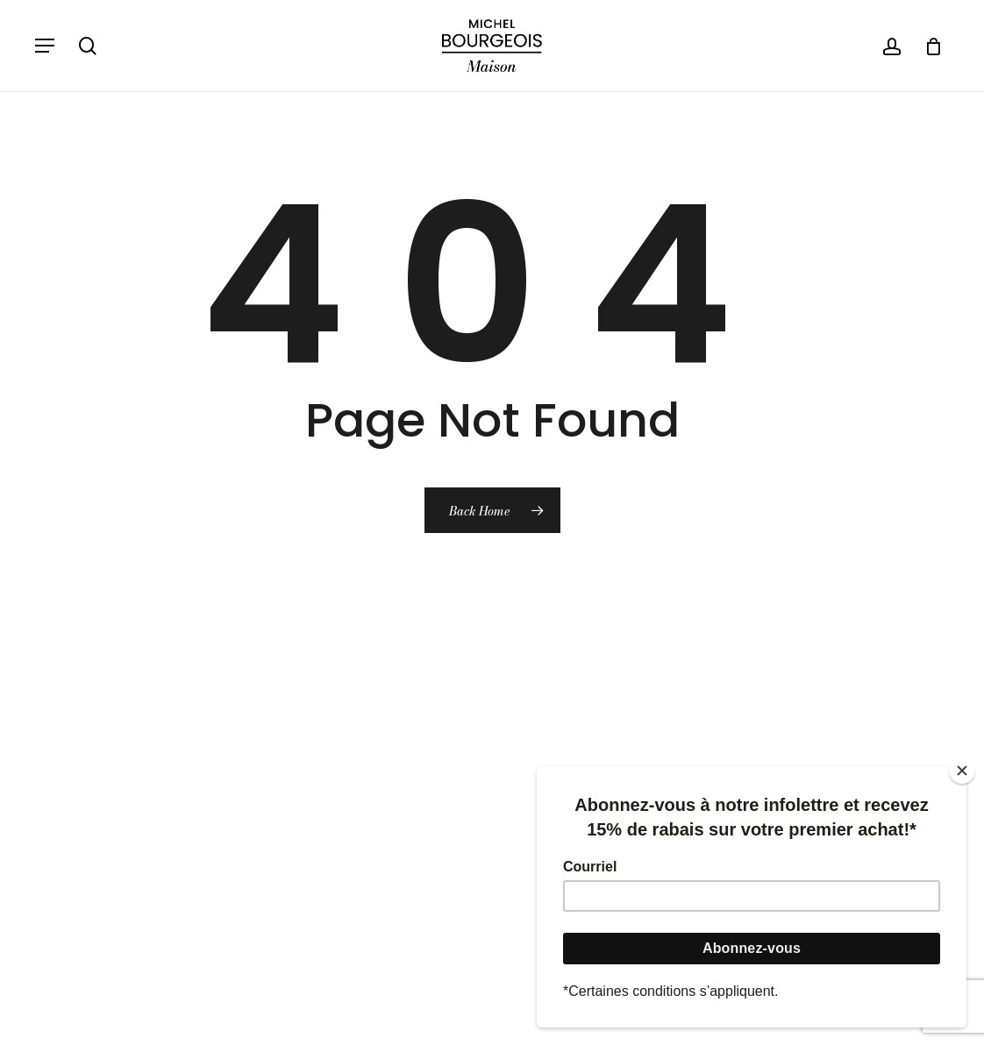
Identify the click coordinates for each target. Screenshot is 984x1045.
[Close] (962, 770)
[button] (44, 45)
